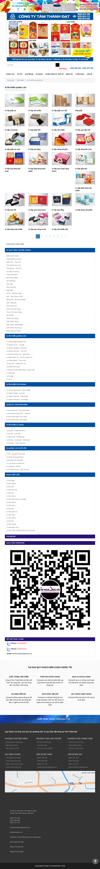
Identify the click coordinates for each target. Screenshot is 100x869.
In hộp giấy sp (10, 110)
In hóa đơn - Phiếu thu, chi (16, 364)
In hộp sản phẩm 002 (60, 229)
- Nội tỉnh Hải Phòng (43, 742)
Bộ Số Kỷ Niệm (12, 278)
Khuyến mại (29, 74)
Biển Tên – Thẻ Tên (14, 262)
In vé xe (9, 379)
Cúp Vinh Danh (12, 275)
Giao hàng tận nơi (50, 694)
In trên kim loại (12, 490)
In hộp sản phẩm (34, 110)
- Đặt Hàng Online (11, 745)
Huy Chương (11, 287)
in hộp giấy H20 (34, 130)
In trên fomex (11, 524)
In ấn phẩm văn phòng (16, 384)
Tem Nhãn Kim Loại (14, 265)
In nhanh (39, 74)
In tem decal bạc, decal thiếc (17, 420)
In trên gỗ (10, 493)
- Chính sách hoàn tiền (13, 767)
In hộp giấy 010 (81, 169)
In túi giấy (10, 376)
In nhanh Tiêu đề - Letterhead (17, 396)
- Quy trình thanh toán (75, 748)
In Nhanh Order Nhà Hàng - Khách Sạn (21, 370)
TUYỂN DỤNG (79, 74)
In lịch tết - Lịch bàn (14, 434)
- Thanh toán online (75, 745)
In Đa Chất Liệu (13, 475)
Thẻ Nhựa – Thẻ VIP (14, 268)
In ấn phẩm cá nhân (15, 425)
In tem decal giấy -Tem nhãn (17, 417)
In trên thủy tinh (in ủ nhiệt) (16, 499)
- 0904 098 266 (41, 761)
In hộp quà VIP (10, 210)
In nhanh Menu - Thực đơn (16, 360)
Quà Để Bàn (11, 281)
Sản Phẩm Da (12, 306)
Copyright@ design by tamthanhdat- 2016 (50, 866)
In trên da (10, 508)
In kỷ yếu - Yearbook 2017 (16, 431)
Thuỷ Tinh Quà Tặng (14, 312)
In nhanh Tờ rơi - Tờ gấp (15, 345)
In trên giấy (11, 480)
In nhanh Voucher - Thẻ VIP (17, 351)
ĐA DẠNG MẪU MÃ (19, 694)
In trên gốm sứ (12, 512)
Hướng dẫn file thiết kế (54, 74)
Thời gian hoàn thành (50, 677)
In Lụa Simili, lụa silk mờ (15, 463)
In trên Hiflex (11, 518)
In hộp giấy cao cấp (59, 110)
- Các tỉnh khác (41, 745)
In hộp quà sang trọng (37, 210)
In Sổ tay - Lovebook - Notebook (18, 440)
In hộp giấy (11, 373)
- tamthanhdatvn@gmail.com (46, 767)
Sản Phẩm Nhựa (13, 321)
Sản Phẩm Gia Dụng (14, 328)
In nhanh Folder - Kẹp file (16, 393)
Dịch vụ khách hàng (81, 677)
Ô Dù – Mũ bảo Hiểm (14, 293)
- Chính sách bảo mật (12, 761)
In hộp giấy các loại (12, 149)
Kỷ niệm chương (13, 271)
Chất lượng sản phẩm (18, 677)
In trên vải (10, 487)
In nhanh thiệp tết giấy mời (16, 342)
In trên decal (11, 483)
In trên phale (11, 502)
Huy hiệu (10, 284)
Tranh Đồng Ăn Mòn (14, 259)
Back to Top (97, 861)
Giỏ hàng (63, 69)
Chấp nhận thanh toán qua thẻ (53, 719)
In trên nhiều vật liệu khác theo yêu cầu (21, 530)
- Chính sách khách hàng (14, 764)
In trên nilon (11, 515)
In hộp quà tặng (34, 149)
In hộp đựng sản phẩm (13, 229)
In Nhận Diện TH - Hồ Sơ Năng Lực (19, 357)
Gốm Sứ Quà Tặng (13, 309)
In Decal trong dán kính (15, 457)
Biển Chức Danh (13, 256)
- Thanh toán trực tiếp (75, 742)
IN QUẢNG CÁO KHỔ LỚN (16, 448)
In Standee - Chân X (14, 466)
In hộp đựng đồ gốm (60, 149)
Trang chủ (10, 74)
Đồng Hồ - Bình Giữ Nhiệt (16, 300)
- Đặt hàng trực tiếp (12, 748)
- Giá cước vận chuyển (44, 748)
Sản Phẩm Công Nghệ (15, 325)
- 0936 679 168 (41, 758)
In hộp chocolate (11, 130)
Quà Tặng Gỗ (11, 303)
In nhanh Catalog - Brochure (17, 348)
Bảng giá (69, 74)
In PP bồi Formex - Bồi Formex (18, 469)
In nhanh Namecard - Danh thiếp (18, 390)
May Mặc (10, 290)
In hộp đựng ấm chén (83, 149)
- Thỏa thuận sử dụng (13, 758)
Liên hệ (89, 74)
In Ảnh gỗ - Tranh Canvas (16, 443)
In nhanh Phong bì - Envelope (17, 399)
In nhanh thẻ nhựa (13, 367)
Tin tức (19, 74)
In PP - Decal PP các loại (16, 454)
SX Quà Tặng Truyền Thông (18, 250)
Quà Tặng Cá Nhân (14, 331)
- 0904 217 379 (41, 764)
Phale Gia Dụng (12, 318)
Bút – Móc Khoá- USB (14, 296)
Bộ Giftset (10, 315)
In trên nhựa (11, 496)
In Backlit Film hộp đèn (15, 460)
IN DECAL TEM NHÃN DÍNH (17, 405)
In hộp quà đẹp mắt (82, 130)
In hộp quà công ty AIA (37, 229)
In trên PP (10, 521)
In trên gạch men (13, 527)
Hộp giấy (78, 110)
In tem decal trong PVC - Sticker (18, 413)
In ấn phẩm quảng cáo (16, 336)
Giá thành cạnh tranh (81, 694)
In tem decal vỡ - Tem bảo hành (18, 410)
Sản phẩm (20, 80)
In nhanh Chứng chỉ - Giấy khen (18, 354)
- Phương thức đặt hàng (13, 742)
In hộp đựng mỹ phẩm (83, 210)
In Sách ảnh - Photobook (15, 437)
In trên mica (11, 505)
